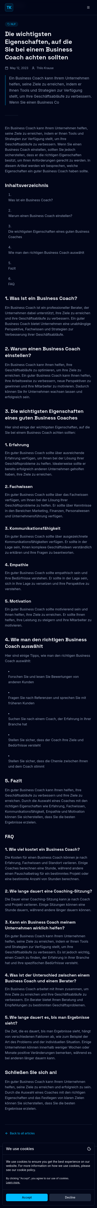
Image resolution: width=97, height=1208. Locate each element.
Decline (70, 1197)
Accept (27, 1197)
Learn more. (13, 1182)
